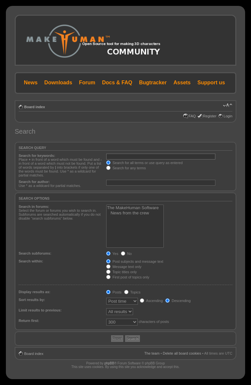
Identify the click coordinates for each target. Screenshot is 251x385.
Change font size (227, 106)
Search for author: (34, 182)
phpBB (109, 363)
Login (228, 116)
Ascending (151, 301)
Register (209, 116)
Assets (182, 82)
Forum (87, 82)
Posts (114, 292)
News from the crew (135, 213)
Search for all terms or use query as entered (144, 163)
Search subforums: (35, 253)
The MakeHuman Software (135, 207)
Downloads (58, 82)
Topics (132, 292)
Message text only (124, 267)
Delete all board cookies (182, 353)
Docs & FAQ (117, 82)
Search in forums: (34, 207)
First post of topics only (127, 277)
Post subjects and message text (134, 261)
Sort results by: (32, 300)
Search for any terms (126, 168)
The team (151, 353)
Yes (112, 254)
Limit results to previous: (40, 310)
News (31, 82)
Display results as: (34, 292)
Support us (211, 82)
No (126, 254)
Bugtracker (153, 82)
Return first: (29, 321)
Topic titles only (121, 272)
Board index (34, 107)
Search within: (31, 261)
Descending (178, 301)
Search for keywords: (37, 156)
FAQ (192, 116)
